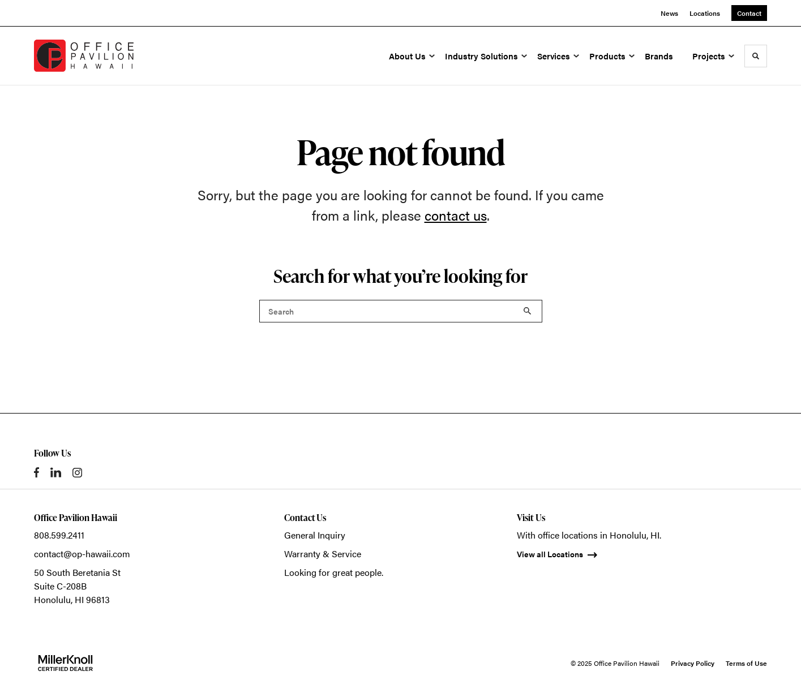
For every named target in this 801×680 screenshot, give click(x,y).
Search (527, 311)
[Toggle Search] (755, 56)
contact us (456, 215)
